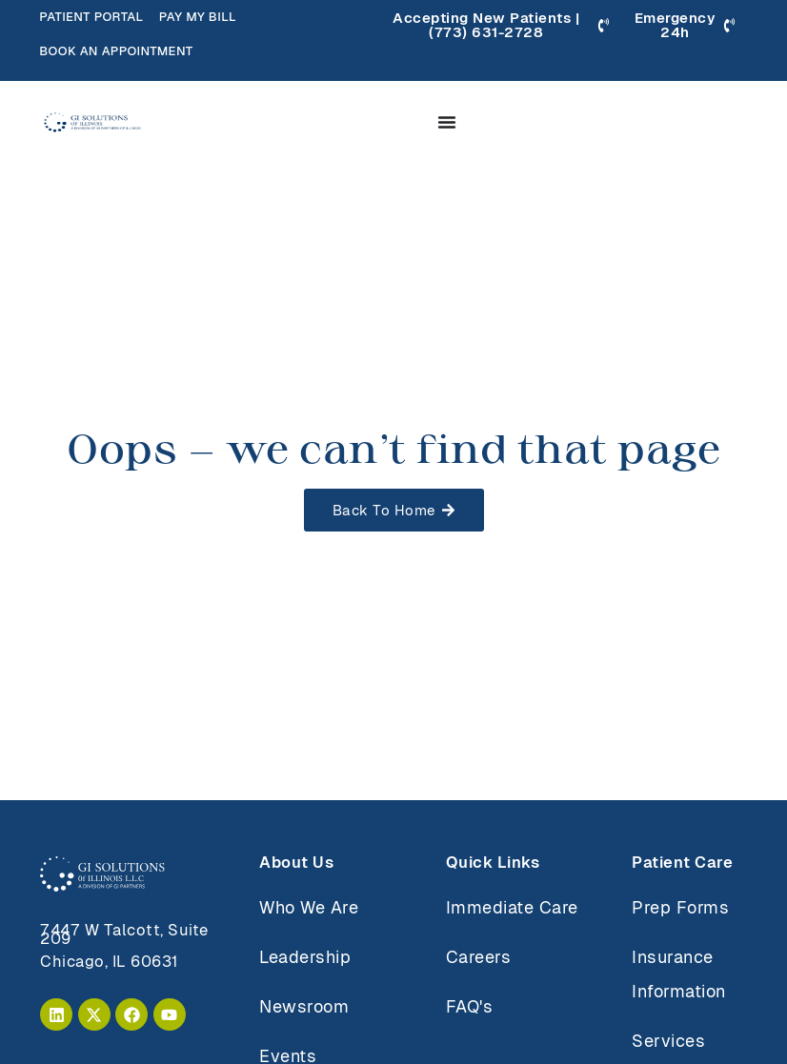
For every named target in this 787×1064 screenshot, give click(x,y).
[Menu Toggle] (446, 121)
